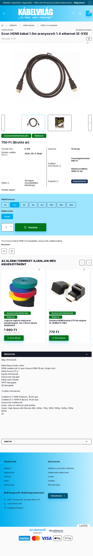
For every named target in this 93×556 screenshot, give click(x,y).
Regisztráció (9, 472)
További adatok (8, 190)
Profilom (7, 476)
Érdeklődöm (11, 251)
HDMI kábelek (28, 25)
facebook (5, 514)
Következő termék (83, 30)
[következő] (89, 262)
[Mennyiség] (6, 227)
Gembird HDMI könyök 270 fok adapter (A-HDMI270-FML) (67, 321)
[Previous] (3, 123)
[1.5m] (14, 205)
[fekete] (7, 216)
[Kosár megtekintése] (89, 13)
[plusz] (11, 225)
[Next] (90, 123)
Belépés (7, 468)
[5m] (42, 205)
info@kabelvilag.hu (15, 508)
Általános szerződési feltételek (61, 468)
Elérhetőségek (54, 485)
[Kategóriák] (3, 13)
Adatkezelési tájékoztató (58, 472)
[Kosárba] (30, 227)
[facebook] (89, 38)
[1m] (5, 205)
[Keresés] (73, 13)
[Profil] (80, 13)
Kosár (6, 481)
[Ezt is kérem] (14, 338)
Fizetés (51, 476)
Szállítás (51, 481)
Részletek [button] (9, 354)
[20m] (71, 205)
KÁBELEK (13, 25)
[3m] (33, 205)
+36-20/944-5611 (14, 504)
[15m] (61, 205)
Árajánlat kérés (79, 181)
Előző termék (8, 30)
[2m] (24, 205)
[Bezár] (90, 2)
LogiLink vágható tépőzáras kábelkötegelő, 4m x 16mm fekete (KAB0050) (20, 323)
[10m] (51, 205)
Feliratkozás (56, 496)
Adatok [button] (8, 442)
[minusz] (11, 229)
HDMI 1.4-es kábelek (49, 25)
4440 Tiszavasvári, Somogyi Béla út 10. (23, 499)
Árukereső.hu (37, 533)
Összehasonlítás (4, 251)
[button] (47, 78)
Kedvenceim (9, 485)
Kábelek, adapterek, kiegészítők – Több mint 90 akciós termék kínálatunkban (37, 2)
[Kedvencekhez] (87, 42)
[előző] (82, 262)
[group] (46, 306)
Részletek (5, 245)
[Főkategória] (2, 25)
